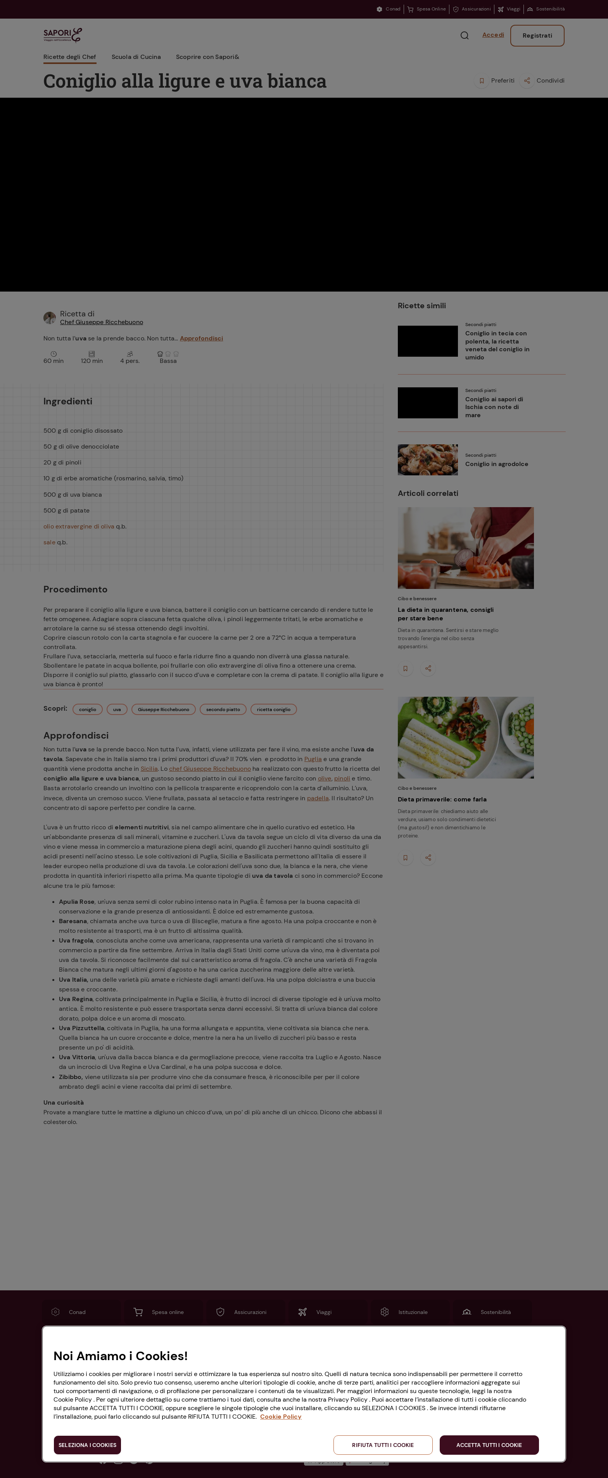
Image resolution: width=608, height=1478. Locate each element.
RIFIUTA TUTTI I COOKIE (383, 1445)
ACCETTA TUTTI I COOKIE (489, 1445)
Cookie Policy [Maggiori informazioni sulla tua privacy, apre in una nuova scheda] (281, 1416)
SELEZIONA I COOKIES (87, 1445)
